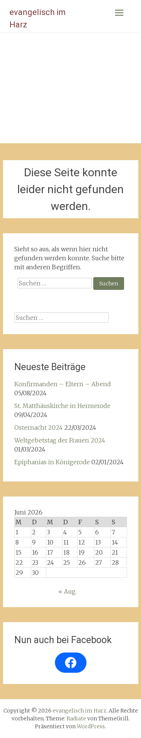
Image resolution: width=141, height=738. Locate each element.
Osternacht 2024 (38, 427)
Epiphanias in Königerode (52, 462)
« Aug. (67, 591)
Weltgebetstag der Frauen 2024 (59, 440)
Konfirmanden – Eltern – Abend (62, 384)
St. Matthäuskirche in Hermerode (62, 406)
